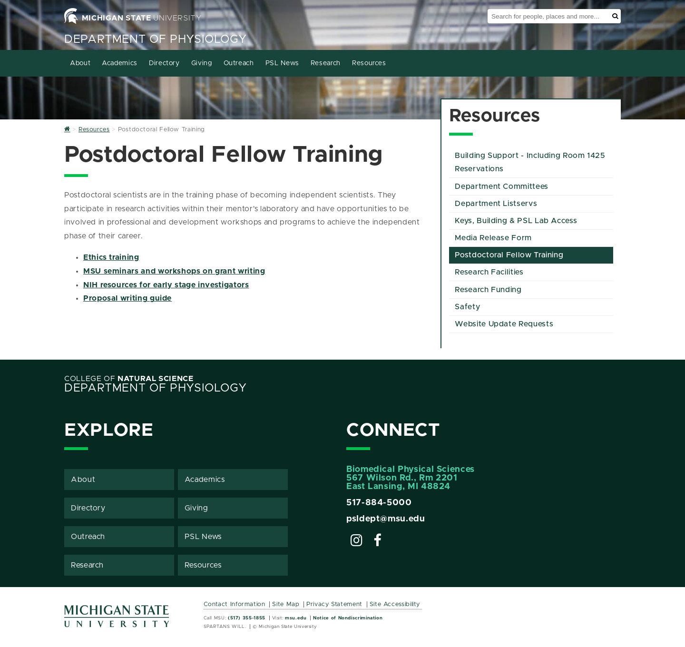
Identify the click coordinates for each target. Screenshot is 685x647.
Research (326, 63)
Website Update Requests (504, 324)
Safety (467, 307)
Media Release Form (493, 238)
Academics (119, 63)
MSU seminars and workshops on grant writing (174, 271)
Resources (369, 63)
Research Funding (488, 290)
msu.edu (295, 618)
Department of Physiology (155, 39)
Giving (201, 63)
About (80, 63)
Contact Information (234, 604)
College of (129, 378)
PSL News (282, 63)
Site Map (285, 604)
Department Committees (501, 186)
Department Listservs (496, 203)
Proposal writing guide (127, 298)
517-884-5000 (379, 503)
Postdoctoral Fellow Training (509, 255)
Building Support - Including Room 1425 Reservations (530, 162)
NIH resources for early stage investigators (166, 285)
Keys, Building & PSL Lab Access (516, 221)
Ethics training (111, 257)
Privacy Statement (334, 604)
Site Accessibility (395, 604)
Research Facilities (489, 272)
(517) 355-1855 (246, 618)
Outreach (239, 63)
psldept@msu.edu (385, 519)
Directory (164, 63)
